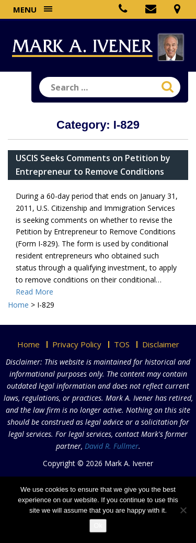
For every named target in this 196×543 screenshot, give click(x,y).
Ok (98, 525)
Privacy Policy (76, 344)
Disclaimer (160, 344)
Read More (34, 292)
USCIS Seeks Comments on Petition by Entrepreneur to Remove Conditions (93, 164)
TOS (122, 344)
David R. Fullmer (112, 446)
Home (28, 344)
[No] (183, 510)
